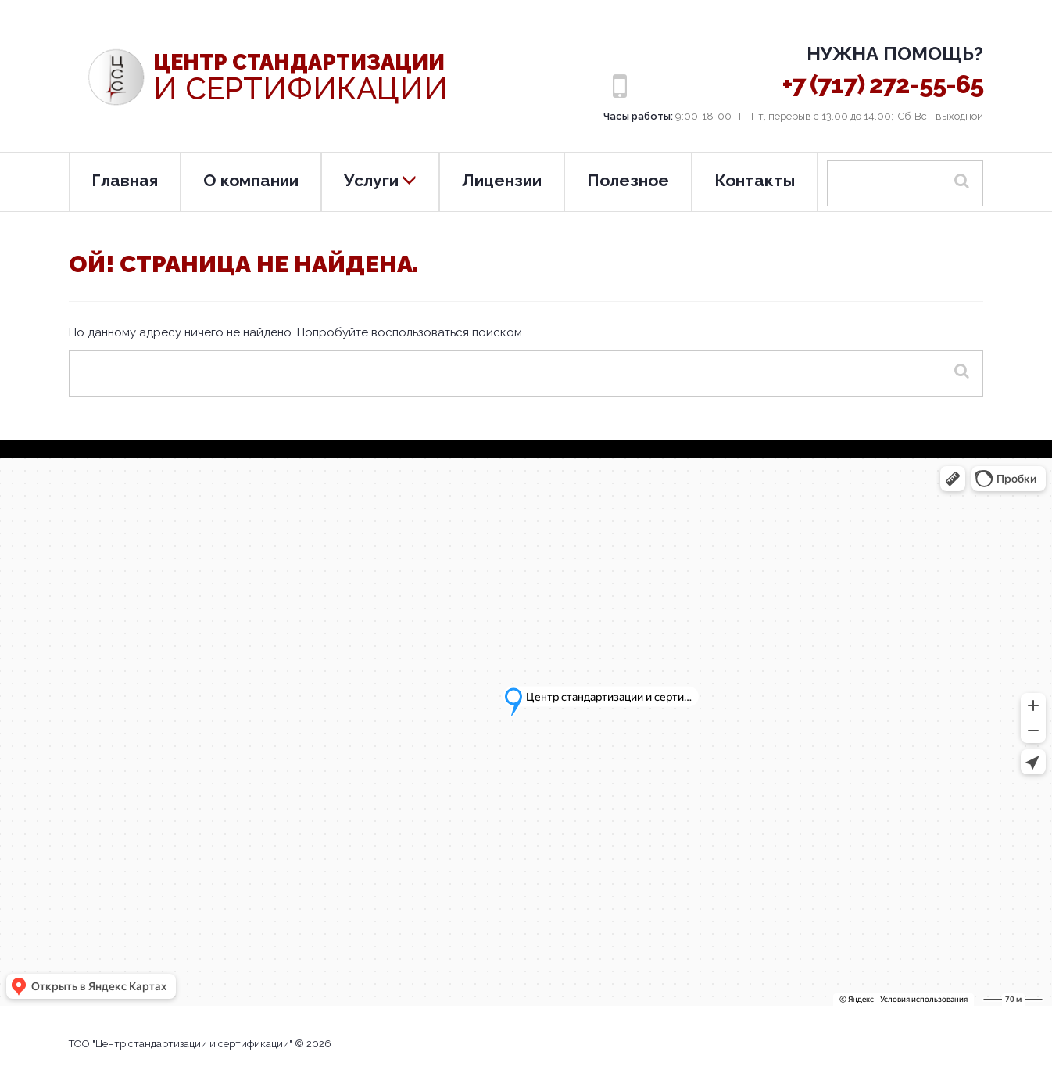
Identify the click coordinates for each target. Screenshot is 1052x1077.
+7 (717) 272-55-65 (882, 84)
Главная (124, 180)
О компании (251, 180)
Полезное (628, 180)
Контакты (754, 180)
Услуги (380, 180)
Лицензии (502, 180)
